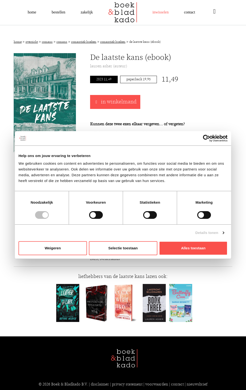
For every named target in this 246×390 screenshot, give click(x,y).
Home (32, 12)
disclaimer (100, 384)
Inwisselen (160, 12)
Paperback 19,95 (138, 79)
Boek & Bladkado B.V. (69, 384)
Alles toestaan (193, 248)
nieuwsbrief (197, 384)
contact (177, 384)
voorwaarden (156, 384)
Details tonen (206, 233)
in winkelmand (115, 102)
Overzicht (31, 42)
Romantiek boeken (83, 42)
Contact (189, 12)
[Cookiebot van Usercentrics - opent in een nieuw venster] (206, 138)
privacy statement (127, 384)
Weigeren (53, 248)
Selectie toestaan (123, 248)
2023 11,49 (103, 79)
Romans (47, 42)
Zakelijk (87, 12)
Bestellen (58, 12)
